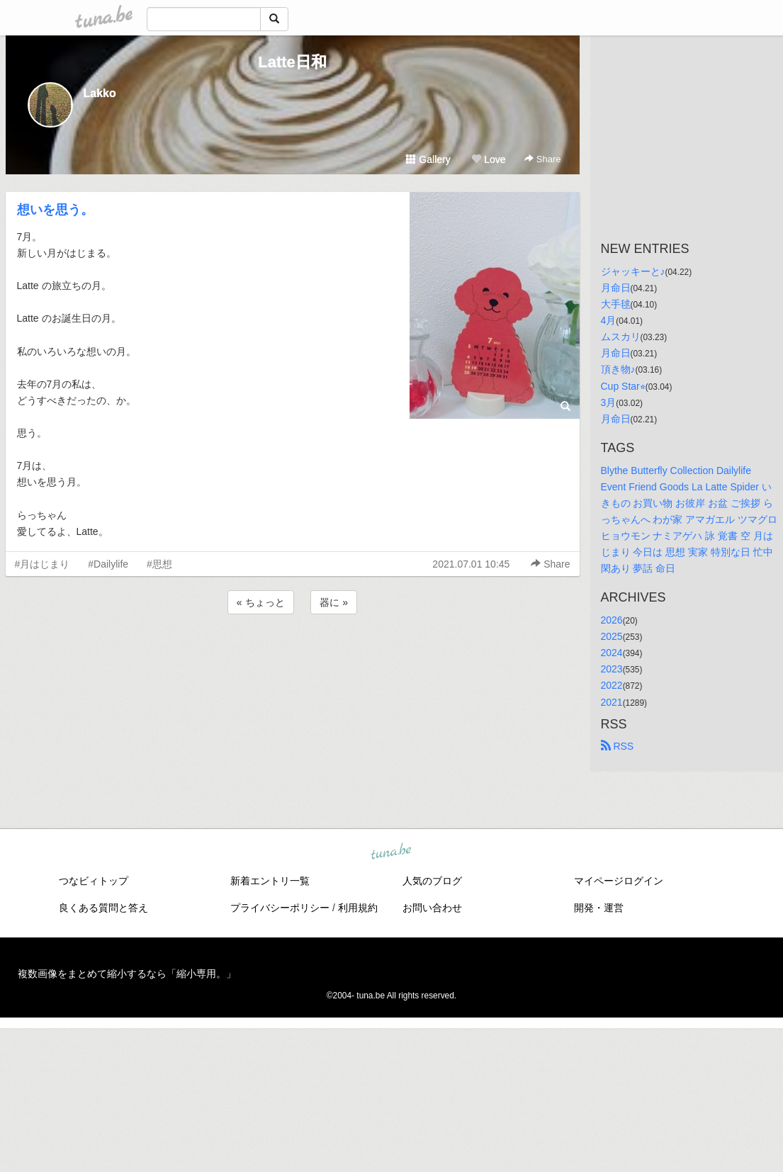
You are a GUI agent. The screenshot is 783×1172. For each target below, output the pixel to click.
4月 (608, 320)
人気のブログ (432, 880)
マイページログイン (618, 880)
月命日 (616, 287)
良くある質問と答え (103, 907)
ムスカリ (621, 336)
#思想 (159, 564)
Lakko (100, 93)
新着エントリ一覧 (270, 880)
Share (542, 159)
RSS (617, 746)
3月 (608, 402)
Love (488, 159)
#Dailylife (108, 564)
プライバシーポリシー (279, 907)
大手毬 (616, 304)
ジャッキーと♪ (633, 271)
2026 (612, 620)
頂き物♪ (618, 369)
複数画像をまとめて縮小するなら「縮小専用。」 (127, 973)
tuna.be (391, 851)
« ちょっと (261, 602)
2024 (612, 652)
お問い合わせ (432, 907)
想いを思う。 (55, 210)
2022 (612, 685)
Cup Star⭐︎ (623, 386)
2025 (612, 636)
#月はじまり (42, 564)
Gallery (428, 159)
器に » (334, 602)
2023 (612, 669)
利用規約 (358, 907)
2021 (612, 702)
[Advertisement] (293, 655)
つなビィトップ (93, 880)
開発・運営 (599, 907)
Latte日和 (292, 62)
